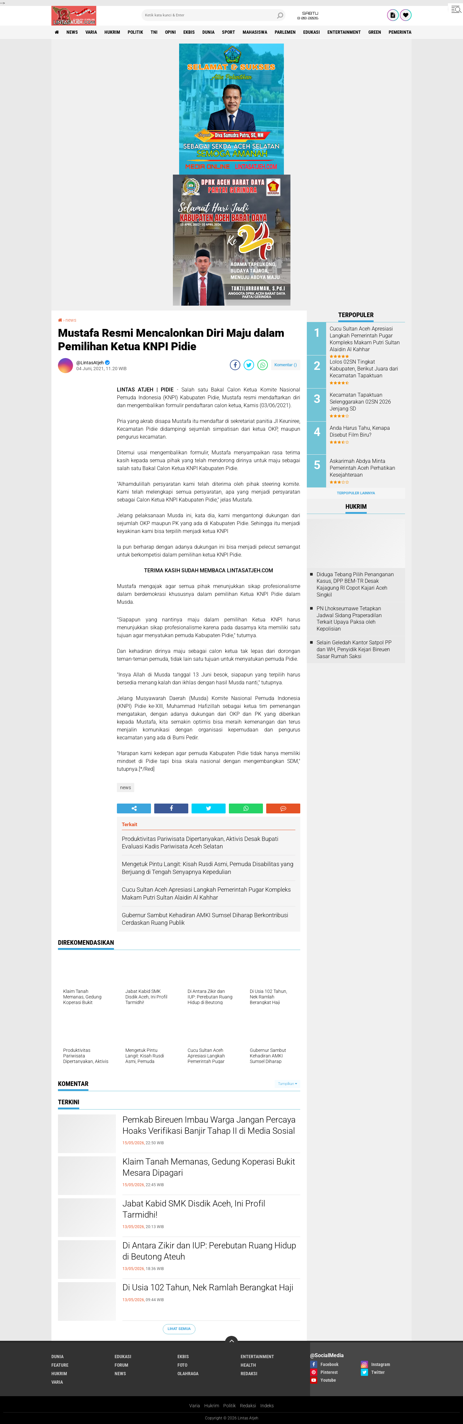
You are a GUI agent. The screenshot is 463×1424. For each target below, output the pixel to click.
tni (154, 32)
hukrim (112, 32)
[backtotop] (231, 1342)
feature (59, 1365)
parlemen (285, 32)
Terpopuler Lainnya (356, 493)
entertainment (344, 32)
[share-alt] (134, 808)
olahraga (187, 1373)
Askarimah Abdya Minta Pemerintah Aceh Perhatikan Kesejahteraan (362, 468)
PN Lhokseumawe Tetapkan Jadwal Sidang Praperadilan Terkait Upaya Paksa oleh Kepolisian (349, 618)
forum (121, 1365)
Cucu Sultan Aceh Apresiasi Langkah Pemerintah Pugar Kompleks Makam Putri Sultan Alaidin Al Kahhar (365, 339)
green (374, 32)
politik (135, 32)
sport (228, 32)
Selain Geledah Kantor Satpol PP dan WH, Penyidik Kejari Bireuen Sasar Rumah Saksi (354, 649)
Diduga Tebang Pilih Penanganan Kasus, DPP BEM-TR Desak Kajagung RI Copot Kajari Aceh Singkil (355, 584)
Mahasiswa (255, 32)
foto (182, 1365)
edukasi (311, 32)
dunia (208, 32)
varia (91, 32)
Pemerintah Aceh (407, 32)
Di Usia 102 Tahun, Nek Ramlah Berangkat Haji (207, 1287)
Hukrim (211, 1405)
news (72, 32)
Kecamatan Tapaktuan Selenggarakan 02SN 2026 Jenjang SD (360, 402)
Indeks (267, 1405)
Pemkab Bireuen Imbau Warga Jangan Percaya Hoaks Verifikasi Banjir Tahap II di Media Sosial (209, 1125)
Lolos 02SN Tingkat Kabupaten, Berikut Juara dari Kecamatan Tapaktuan (364, 369)
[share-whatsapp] (262, 365)
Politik (229, 1405)
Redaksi (248, 1405)
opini (170, 32)
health (248, 1365)
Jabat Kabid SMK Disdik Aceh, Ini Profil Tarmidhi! (193, 1209)
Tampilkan (287, 1084)
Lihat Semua (179, 1329)
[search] (213, 15)
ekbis (189, 32)
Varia (194, 1405)
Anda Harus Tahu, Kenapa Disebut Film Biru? (360, 431)
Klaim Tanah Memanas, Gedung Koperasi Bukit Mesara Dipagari (208, 1167)
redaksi (249, 1373)
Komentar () (285, 364)
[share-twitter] (249, 365)
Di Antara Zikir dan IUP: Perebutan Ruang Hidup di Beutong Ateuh (209, 1251)
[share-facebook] (235, 365)
